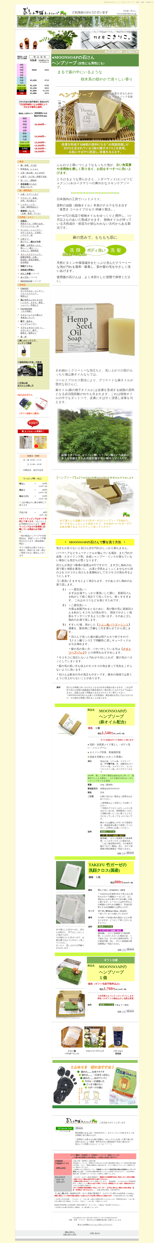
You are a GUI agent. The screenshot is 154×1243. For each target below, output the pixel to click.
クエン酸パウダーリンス (113, 624)
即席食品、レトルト (29, 169)
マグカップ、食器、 (29, 198)
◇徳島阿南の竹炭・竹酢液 (29, 362)
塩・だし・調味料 (28, 180)
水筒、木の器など (28, 201)
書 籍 (23, 337)
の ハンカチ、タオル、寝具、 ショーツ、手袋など (32, 302)
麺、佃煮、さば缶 (28, 165)
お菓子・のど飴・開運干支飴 (33, 177)
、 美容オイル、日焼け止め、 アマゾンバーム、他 (32, 223)
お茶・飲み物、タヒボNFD (32, 173)
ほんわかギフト (26, 395)
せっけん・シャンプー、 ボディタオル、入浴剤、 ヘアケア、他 (31, 232)
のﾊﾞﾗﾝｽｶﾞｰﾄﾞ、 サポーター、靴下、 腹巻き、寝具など (32, 330)
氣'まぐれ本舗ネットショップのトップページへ (95, 1224)
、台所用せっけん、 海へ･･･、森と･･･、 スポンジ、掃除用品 (31, 248)
